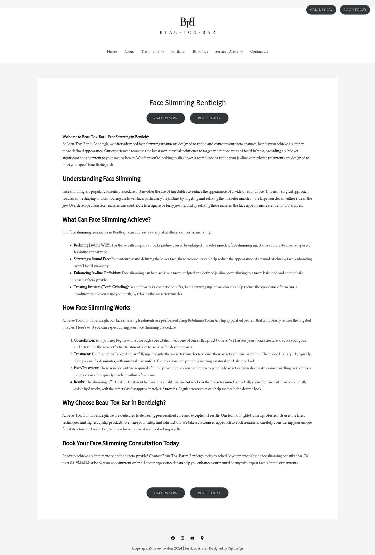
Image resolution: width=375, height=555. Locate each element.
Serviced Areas (227, 51)
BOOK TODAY (355, 10)
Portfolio (178, 51)
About (129, 51)
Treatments (150, 51)
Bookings (200, 51)
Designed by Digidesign (226, 548)
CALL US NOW (321, 10)
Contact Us (259, 51)
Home (112, 51)
